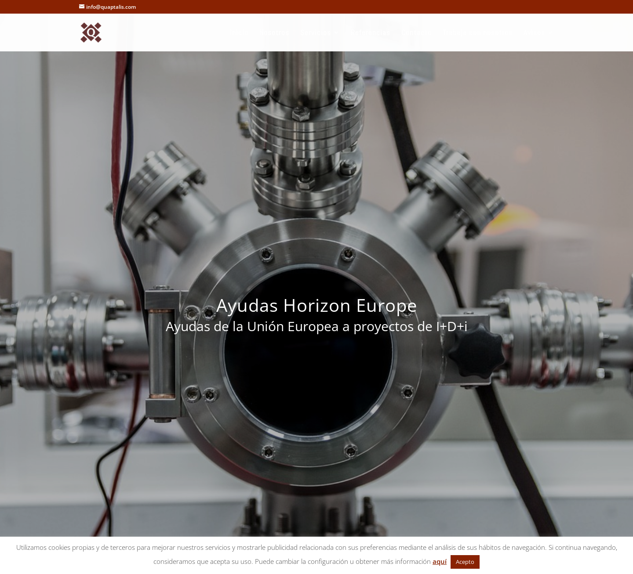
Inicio (239, 33)
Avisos (534, 33)
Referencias (370, 33)
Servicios (315, 33)
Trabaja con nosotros (478, 33)
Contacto (416, 33)
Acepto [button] (465, 562)
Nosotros (274, 33)
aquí (440, 561)
